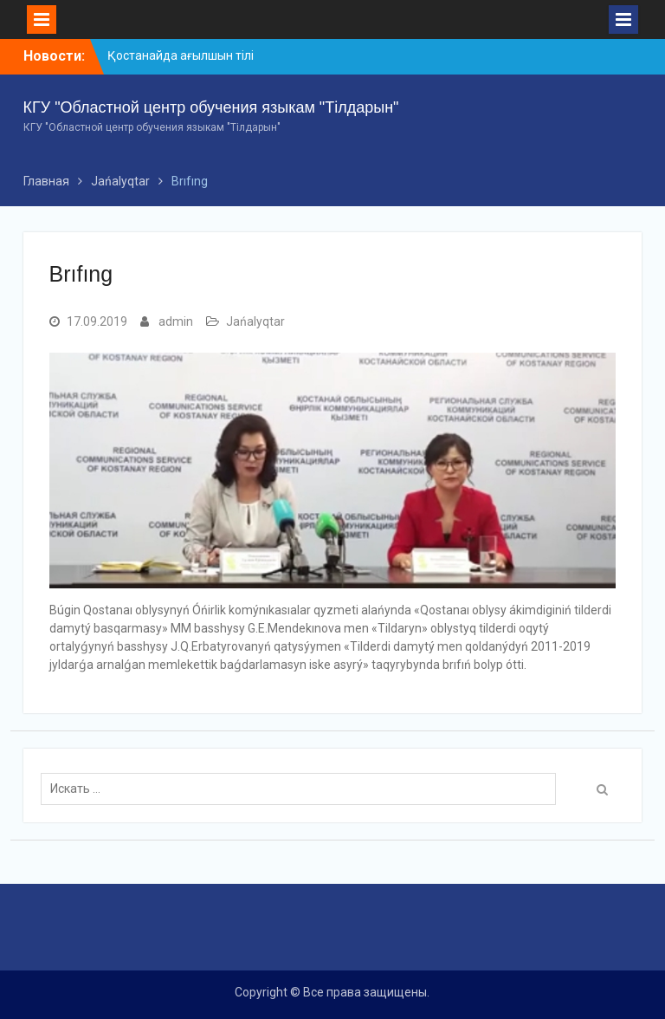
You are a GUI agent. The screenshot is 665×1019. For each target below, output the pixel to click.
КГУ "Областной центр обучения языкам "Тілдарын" (211, 107)
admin (175, 321)
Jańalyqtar (255, 321)
